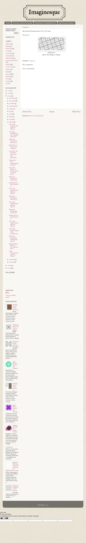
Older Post (76, 111)
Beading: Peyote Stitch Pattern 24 (13, 184)
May (10, 116)
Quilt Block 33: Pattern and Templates (13, 146)
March (11, 122)
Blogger (46, 505)
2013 (9, 265)
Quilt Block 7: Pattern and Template (15, 408)
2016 (9, 90)
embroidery (9, 58)
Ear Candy (9, 56)
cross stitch (9, 53)
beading (8, 46)
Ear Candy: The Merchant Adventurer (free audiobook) (13, 154)
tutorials (8, 81)
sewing (7, 79)
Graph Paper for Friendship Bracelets (45, 23)
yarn (7, 83)
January (11, 262)
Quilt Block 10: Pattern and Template (15, 365)
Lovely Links (9, 67)
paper (7, 71)
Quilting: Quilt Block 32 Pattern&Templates (13, 246)
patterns (8, 74)
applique (8, 44)
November (12, 101)
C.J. (8, 293)
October (11, 103)
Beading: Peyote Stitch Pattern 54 (15, 387)
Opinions (8, 69)
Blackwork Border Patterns (15, 343)
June (10, 114)
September (12, 106)
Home (8, 23)
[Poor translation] (6, 518)
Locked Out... (9, 447)
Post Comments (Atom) (36, 116)
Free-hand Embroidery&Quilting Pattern (13, 126)
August (11, 109)
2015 (9, 93)
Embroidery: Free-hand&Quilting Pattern (13, 162)
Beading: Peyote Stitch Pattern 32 (15, 307)
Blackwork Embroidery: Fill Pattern (13, 141)
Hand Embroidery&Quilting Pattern (13, 254)
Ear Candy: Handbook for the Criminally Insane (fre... (14, 134)
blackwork (8, 48)
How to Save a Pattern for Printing (22, 23)
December (12, 98)
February (12, 259)
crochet (8, 51)
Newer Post (26, 111)
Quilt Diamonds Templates (66, 23)
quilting (8, 76)
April (11, 119)
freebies (8, 64)
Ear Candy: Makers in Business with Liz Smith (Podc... (13, 171)
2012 (9, 268)
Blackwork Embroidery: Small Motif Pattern (13, 238)
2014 (9, 96)
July (10, 111)
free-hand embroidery (12, 60)
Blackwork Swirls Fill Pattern (16, 326)
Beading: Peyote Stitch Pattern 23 (13, 217)
